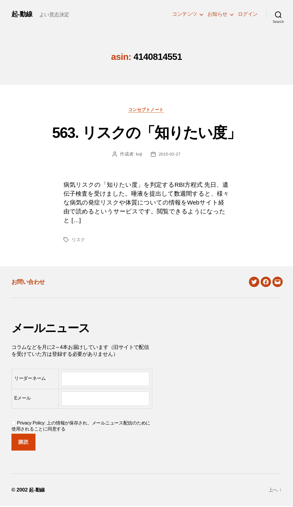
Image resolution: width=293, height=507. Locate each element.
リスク (78, 240)
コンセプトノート (146, 110)
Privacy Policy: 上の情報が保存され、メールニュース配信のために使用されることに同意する (80, 426)
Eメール (22, 398)
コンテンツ (184, 14)
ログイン (248, 14)
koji (138, 154)
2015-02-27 (169, 154)
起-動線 (22, 14)
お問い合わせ (29, 282)
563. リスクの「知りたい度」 (146, 132)
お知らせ (217, 14)
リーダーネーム (30, 378)
